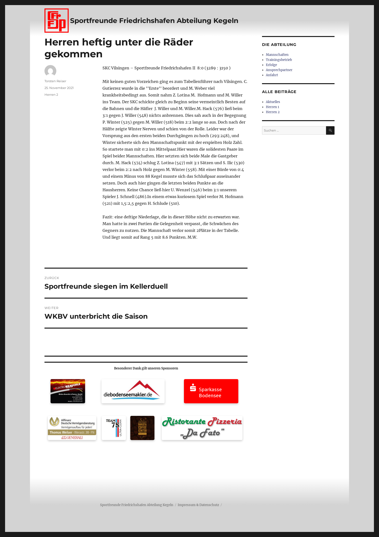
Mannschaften (277, 55)
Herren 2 (51, 94)
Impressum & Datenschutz (198, 505)
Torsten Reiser (55, 81)
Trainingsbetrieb (279, 60)
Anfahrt (272, 75)
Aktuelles (273, 102)
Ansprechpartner (279, 70)
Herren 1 (272, 107)
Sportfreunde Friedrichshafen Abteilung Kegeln (154, 20)
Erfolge (271, 65)
